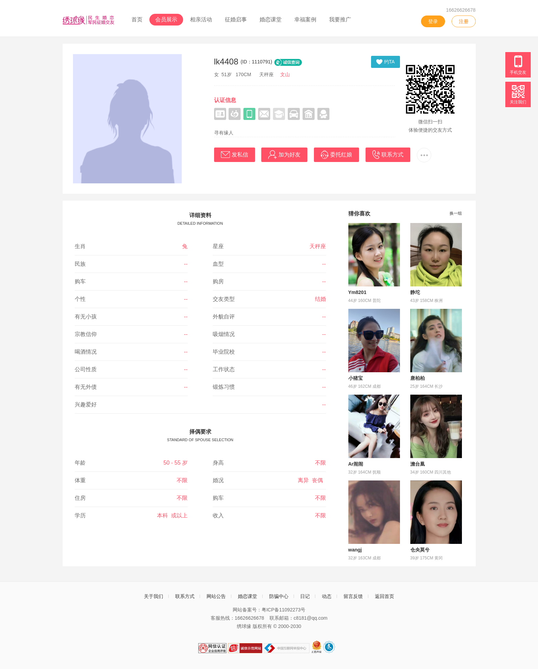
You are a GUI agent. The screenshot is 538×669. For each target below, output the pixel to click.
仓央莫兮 (420, 550)
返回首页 (384, 596)
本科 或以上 (172, 515)
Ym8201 (357, 292)
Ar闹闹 (355, 464)
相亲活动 (201, 19)
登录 (433, 21)
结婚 (320, 299)
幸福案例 (305, 19)
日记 (305, 596)
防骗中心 (278, 596)
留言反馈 (353, 596)
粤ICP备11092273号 (284, 609)
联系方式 (184, 596)
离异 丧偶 (312, 480)
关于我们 (153, 596)
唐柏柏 (417, 378)
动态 (326, 596)
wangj (355, 550)
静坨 (415, 292)
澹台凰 (417, 464)
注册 (463, 21)
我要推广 (340, 19)
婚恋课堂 (271, 19)
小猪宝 (355, 378)
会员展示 (166, 19)
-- (186, 264)
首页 (137, 19)
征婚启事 (236, 19)
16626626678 (461, 10)
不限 (320, 463)
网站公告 (216, 596)
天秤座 (317, 246)
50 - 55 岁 (175, 463)
